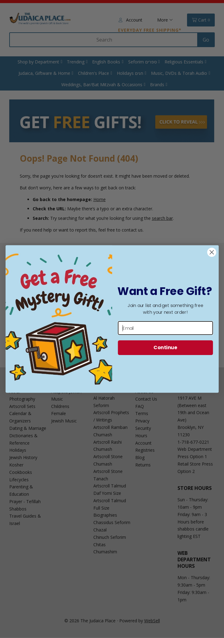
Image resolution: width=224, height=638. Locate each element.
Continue (165, 347)
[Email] (165, 328)
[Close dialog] (211, 252)
